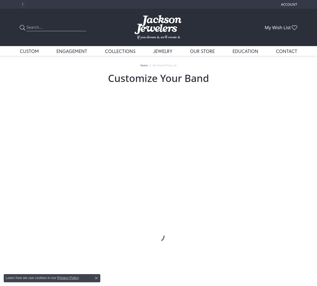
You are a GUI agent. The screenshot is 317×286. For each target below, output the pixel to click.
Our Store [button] (202, 51)
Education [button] (245, 51)
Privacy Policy (68, 278)
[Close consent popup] (96, 278)
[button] (288, 4)
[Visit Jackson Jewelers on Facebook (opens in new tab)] (23, 4)
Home (144, 65)
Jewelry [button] (162, 51)
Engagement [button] (71, 51)
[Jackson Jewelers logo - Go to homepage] (158, 27)
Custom (29, 51)
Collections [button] (120, 51)
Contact (286, 51)
